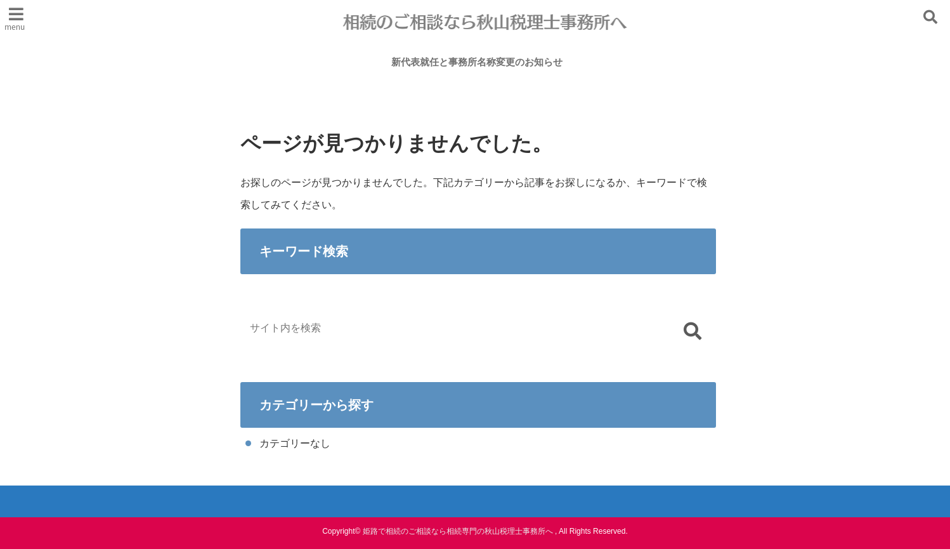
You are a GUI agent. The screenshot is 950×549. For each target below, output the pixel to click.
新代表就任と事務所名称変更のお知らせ (477, 62)
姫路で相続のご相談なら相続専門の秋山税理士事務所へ (458, 531)
